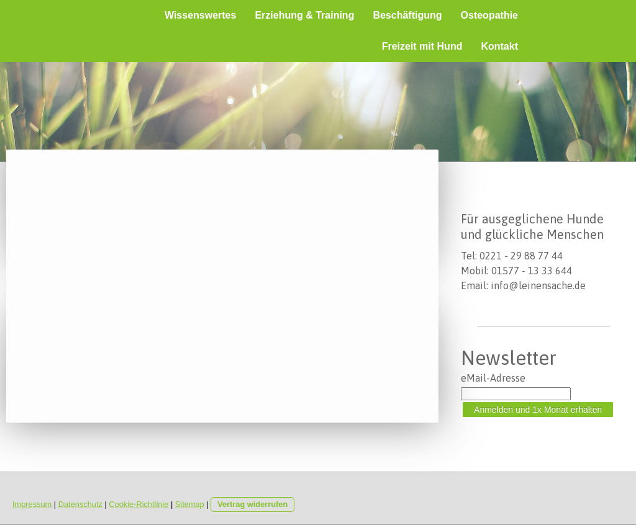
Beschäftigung (407, 15)
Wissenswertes (200, 15)
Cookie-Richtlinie (138, 504)
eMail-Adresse (493, 378)
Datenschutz (80, 504)
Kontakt (499, 46)
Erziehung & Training (304, 15)
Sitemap (189, 504)
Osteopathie (489, 15)
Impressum (32, 504)
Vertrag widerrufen (252, 504)
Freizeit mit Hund (422, 46)
